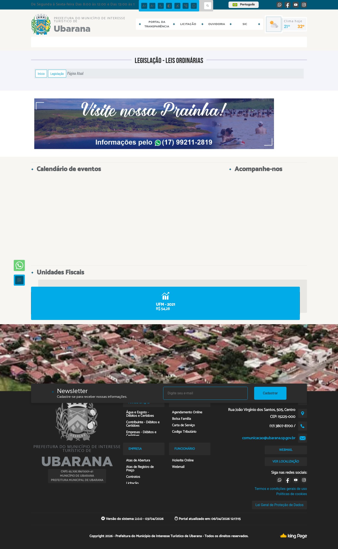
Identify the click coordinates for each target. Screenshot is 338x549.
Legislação (57, 73)
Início (41, 73)
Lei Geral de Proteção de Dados (279, 505)
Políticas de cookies (291, 494)
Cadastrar (270, 393)
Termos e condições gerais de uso (281, 489)
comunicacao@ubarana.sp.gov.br (268, 438)
